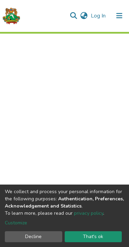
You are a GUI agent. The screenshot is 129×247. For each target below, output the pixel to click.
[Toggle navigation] (119, 16)
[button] (83, 16)
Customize (16, 223)
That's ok (93, 236)
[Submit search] (73, 15)
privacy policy (88, 213)
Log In (99, 16)
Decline (33, 236)
